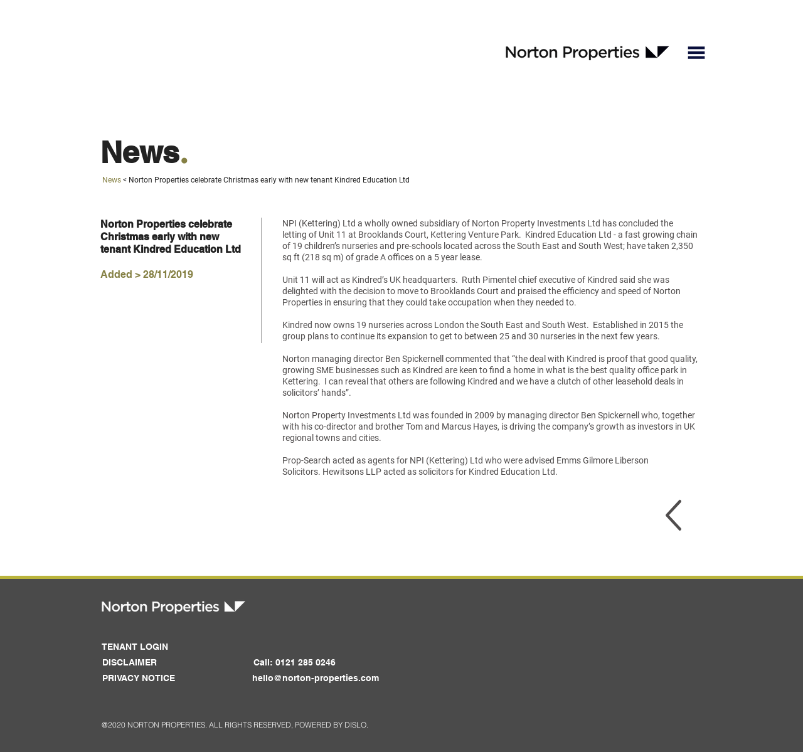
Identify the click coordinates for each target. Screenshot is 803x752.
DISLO (355, 724)
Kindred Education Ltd (568, 235)
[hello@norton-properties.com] (315, 678)
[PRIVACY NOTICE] (138, 678)
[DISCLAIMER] (129, 662)
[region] (673, 515)
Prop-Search (306, 460)
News (111, 180)
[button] (696, 52)
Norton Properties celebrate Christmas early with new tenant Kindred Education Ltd (269, 180)
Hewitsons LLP (351, 472)
